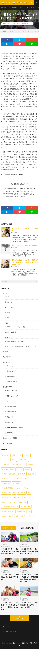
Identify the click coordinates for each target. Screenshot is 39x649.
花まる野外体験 (8, 443)
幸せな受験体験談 (10, 332)
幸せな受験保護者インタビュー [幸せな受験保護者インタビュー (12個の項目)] (11, 488)
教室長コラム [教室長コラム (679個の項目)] (6, 492)
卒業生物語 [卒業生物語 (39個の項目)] (12, 474)
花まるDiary (7, 362)
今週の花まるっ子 (10, 371)
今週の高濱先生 (10, 376)
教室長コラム (27, 23)
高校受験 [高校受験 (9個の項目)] (23, 516)
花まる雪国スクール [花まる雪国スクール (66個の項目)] (8, 511)
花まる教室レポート (11, 381)
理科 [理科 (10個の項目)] (14, 497)
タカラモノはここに (11, 401)
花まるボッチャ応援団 (10, 438)
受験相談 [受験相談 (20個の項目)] (5, 478)
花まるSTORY (13, 8)
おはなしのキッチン (11, 390)
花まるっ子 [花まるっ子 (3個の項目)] (32, 497)
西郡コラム (8, 312)
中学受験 (6, 323)
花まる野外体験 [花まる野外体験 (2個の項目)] (25, 507)
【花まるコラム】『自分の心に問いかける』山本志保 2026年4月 (10, 551)
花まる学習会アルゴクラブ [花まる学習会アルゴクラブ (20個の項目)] (10, 507)
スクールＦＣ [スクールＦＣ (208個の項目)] (6, 464)
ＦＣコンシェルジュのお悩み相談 (15, 327)
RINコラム (8, 297)
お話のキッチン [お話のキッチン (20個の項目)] (16, 455)
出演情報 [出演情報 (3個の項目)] (27, 469)
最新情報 (3, 8)
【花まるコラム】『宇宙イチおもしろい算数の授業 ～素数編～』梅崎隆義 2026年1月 (29, 578)
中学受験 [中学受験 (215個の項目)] (30, 464)
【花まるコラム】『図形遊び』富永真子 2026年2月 (10, 577)
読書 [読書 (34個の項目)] (29, 511)
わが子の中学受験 (10, 406)
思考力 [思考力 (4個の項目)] (26, 488)
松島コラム (8, 302)
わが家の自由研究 (10, 412)
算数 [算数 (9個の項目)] (25, 497)
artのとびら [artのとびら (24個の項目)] (5, 455)
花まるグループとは (9, 626)
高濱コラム (8, 318)
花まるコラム (16, 23)
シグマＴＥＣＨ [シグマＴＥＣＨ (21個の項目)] (23, 460)
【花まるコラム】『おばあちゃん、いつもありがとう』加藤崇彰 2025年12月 (10, 606)
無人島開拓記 (30, 8)
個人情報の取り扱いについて (12, 631)
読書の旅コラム (10, 433)
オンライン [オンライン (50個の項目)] (5, 460)
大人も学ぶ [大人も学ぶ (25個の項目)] (18, 478)
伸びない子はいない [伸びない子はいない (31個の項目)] (8, 469)
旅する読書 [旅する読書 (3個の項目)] (21, 492)
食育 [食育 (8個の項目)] (16, 516)
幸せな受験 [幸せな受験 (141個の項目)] (16, 483)
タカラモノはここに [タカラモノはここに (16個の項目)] (19, 464)
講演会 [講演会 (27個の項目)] (4, 516)
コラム (22, 8)
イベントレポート (10, 366)
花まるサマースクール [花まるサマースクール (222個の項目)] (9, 502)
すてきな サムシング (11, 396)
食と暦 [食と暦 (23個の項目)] (11, 516)
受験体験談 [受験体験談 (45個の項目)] (31, 474)
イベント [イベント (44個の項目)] (26, 455)
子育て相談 (6, 337)
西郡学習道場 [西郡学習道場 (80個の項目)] (21, 511)
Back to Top (19, 618)
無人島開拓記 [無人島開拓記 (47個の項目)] (6, 497)
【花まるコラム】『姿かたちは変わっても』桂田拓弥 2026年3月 (29, 551)
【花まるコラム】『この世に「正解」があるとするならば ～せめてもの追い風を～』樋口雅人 (24, 262)
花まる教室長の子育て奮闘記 (14, 427)
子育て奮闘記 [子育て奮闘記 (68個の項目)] (6, 483)
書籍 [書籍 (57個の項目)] (29, 492)
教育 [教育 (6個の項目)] (14, 492)
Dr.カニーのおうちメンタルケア (15, 341)
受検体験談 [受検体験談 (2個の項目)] (21, 474)
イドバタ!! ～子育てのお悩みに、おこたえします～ (20, 346)
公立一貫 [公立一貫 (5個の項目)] (19, 469)
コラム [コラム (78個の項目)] (14, 460)
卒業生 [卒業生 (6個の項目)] (4, 474)
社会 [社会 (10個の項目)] (19, 497)
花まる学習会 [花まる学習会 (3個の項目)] (22, 502)
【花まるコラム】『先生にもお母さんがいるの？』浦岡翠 (29, 605)
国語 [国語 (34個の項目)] (11, 478)
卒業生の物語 (9, 417)
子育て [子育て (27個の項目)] (27, 478)
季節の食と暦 (9, 422)
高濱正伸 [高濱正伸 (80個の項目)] (31, 516)
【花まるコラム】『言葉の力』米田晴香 (24, 245)
